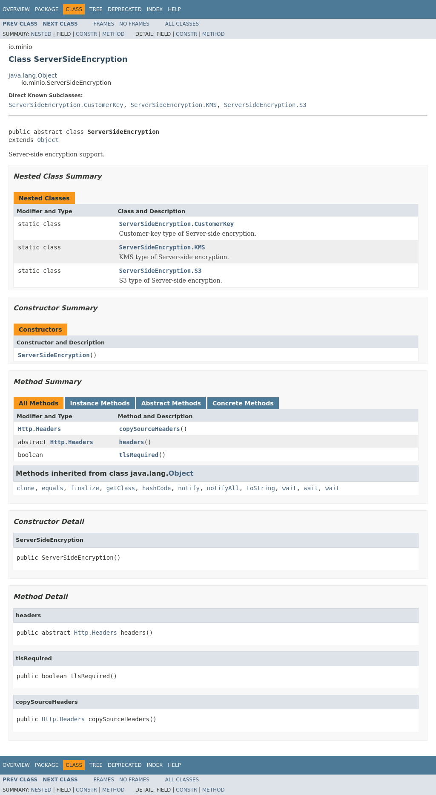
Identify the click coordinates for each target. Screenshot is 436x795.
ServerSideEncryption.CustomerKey (66, 104)
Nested (41, 34)
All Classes (182, 24)
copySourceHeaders (149, 428)
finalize (84, 488)
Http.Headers (39, 428)
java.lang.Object (33, 75)
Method (113, 34)
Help (174, 9)
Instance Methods (99, 403)
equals (52, 488)
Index (155, 9)
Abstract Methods (171, 403)
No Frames (134, 24)
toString (261, 488)
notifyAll (223, 488)
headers (131, 442)
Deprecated (125, 9)
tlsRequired (139, 454)
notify (189, 488)
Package (46, 9)
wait (289, 488)
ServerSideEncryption (54, 355)
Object (48, 139)
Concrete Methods (243, 403)
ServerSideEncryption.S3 (265, 104)
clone (25, 488)
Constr (86, 34)
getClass (120, 488)
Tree (96, 9)
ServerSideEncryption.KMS (174, 104)
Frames (104, 24)
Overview (16, 9)
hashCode (156, 488)
